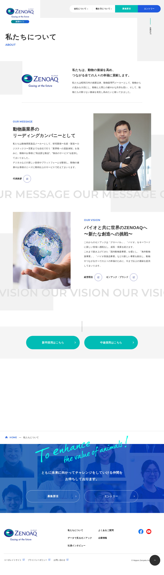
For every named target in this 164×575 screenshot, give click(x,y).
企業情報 (102, 538)
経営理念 (88, 349)
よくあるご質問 (106, 530)
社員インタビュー (76, 545)
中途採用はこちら (111, 414)
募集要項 (126, 9)
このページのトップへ (155, 560)
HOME (13, 437)
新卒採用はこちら (53, 414)
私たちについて (75, 530)
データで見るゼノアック (80, 538)
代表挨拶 (17, 251)
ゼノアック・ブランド (117, 349)
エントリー (149, 9)
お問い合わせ (59, 560)
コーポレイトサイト (13, 560)
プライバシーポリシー (37, 560)
